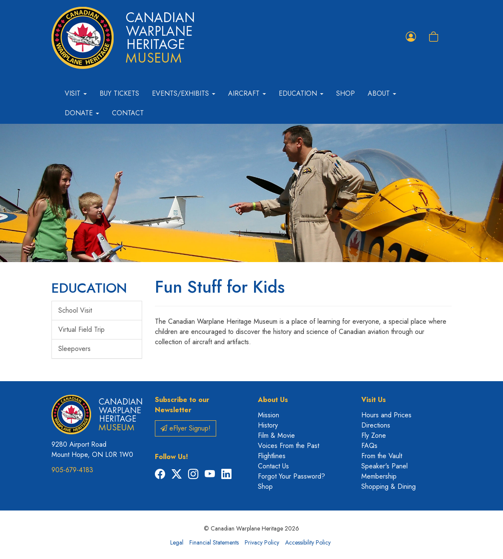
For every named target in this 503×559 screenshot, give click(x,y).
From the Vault (381, 456)
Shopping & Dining (388, 486)
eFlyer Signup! (185, 428)
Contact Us (273, 466)
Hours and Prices (386, 415)
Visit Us (373, 400)
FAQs (369, 446)
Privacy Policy (262, 542)
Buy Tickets (119, 93)
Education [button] (301, 93)
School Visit (75, 310)
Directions (375, 425)
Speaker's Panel (384, 466)
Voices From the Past (288, 446)
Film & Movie (276, 435)
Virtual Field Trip (81, 329)
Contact (128, 113)
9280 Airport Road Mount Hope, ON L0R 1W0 (92, 449)
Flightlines (272, 456)
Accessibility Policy (308, 542)
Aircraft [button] (247, 93)
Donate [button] (82, 113)
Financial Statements (214, 542)
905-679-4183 (72, 470)
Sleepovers (74, 349)
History (268, 425)
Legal (176, 542)
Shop (345, 93)
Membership (379, 476)
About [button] (382, 93)
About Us (273, 400)
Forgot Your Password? (291, 476)
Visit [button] (76, 93)
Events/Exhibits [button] (183, 93)
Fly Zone (373, 435)
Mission (268, 415)
